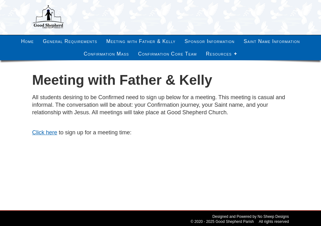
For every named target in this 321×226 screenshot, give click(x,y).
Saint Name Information (272, 41)
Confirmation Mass (106, 53)
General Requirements (70, 41)
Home (27, 41)
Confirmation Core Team (167, 53)
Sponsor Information (209, 41)
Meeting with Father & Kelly (141, 41)
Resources (219, 53)
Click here (44, 132)
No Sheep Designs (273, 216)
